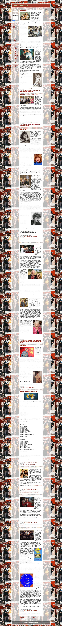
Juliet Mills (39, 341)
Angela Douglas (25, 90)
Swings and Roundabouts (29, 91)
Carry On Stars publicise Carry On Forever (29, 94)
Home (34, 617)
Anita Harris (29, 124)
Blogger (36, 622)
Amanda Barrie (25, 124)
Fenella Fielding (32, 341)
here (25, 74)
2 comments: (35, 236)
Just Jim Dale (23, 345)
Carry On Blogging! (20, 5)
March (15, 44)
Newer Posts (23, 617)
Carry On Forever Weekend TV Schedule (28, 391)
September (16, 36)
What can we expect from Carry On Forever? (16, 54)
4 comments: (35, 610)
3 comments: (35, 462)
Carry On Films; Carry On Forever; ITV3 (34, 90)
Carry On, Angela (23, 10)
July (14, 39)
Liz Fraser (21, 342)
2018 (14, 26)
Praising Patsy (23, 129)
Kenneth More (22, 91)
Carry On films (25, 387)
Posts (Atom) (27, 619)
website (40, 515)
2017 (14, 27)
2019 (14, 25)
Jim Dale (36, 341)
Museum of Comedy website (38, 485)
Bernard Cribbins (34, 124)
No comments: (35, 88)
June (15, 40)
